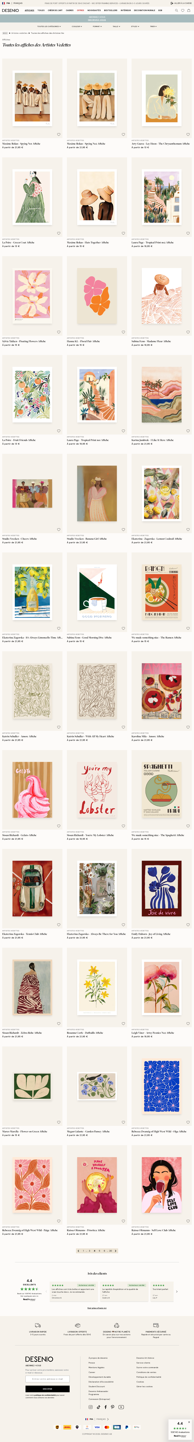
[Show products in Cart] (189, 10)
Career (92, 1372)
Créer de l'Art (55, 10)
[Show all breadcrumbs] (5, 33)
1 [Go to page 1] (83, 1250)
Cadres (70, 10)
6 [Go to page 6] (104, 1250)
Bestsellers (110, 10)
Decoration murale (144, 10)
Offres (80, 10)
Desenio (105, 1434)
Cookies (140, 1382)
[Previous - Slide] (46, 1291)
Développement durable (100, 1377)
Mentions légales (96, 1367)
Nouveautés (94, 10)
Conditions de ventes (146, 1372)
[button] (180, 1429)
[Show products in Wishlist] (183, 10)
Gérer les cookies (145, 1386)
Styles (135, 26)
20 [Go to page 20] (110, 1250)
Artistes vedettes (19, 33)
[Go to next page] (115, 1250)
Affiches (29, 10)
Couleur (77, 26)
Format (97, 26)
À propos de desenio (98, 1358)
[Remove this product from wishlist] (58, 134)
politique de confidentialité (45, 1395)
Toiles (41, 10)
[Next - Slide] (177, 1291)
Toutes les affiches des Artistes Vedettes (47, 33)
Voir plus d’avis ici (96, 1308)
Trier (153, 26)
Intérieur (126, 10)
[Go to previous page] (78, 1250)
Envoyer (47, 1389)
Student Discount (97, 1386)
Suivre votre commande (147, 1367)
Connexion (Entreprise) (99, 1399)
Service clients (143, 1363)
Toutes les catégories (49, 26)
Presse (92, 1363)
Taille (116, 26)
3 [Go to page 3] (89, 1250)
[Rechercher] (177, 10)
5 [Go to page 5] (99, 1250)
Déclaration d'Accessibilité (101, 1382)
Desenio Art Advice (145, 1358)
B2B (160, 10)
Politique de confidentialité (149, 1377)
